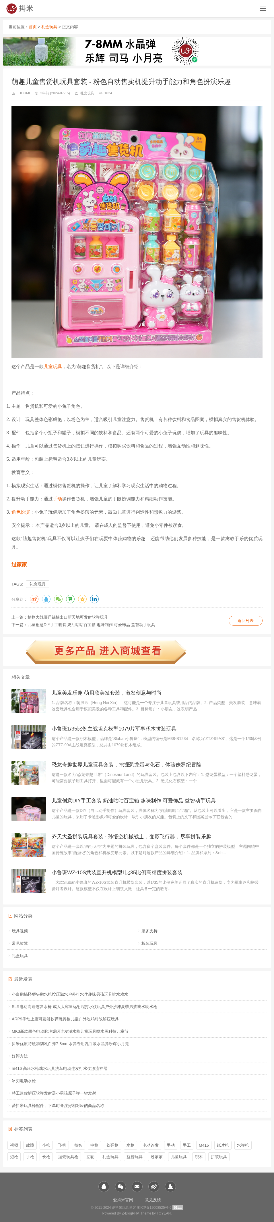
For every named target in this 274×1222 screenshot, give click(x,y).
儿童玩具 (53, 366)
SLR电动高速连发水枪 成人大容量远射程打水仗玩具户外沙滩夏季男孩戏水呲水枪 (84, 1006)
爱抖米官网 (123, 1200)
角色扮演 (20, 512)
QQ (46, 599)
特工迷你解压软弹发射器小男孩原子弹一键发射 (54, 1093)
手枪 (30, 1156)
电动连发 (151, 1145)
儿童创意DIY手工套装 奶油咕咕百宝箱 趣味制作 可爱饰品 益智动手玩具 (91, 624)
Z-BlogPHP (130, 1213)
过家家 (19, 564)
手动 (57, 498)
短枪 (14, 1156)
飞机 (62, 1145)
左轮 (90, 1156)
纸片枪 (223, 1145)
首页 (33, 26)
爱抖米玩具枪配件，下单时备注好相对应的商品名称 (58, 1105)
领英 (94, 599)
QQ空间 (82, 599)
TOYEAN (164, 1213)
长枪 (46, 1156)
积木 (199, 1156)
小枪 (46, 1145)
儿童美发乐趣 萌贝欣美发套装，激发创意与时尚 (107, 693)
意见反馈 (153, 1200)
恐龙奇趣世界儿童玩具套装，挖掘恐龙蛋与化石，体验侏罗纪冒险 (126, 765)
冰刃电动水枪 (24, 1080)
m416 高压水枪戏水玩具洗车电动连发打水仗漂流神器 (59, 1068)
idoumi (24, 93)
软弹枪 (112, 1145)
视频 (14, 1145)
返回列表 (246, 620)
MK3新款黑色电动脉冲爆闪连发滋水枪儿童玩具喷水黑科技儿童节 (70, 1031)
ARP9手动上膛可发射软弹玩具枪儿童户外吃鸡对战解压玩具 (65, 1019)
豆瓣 (70, 599)
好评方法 (20, 1056)
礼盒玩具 (49, 26)
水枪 (131, 1145)
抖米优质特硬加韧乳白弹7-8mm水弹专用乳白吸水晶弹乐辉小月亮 (70, 1043)
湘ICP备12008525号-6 (154, 1208)
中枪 (94, 1145)
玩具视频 (20, 931)
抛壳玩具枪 (68, 1156)
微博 (34, 599)
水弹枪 (243, 1145)
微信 (58, 599)
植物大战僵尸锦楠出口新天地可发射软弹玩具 (68, 617)
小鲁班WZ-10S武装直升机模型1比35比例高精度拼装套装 (117, 872)
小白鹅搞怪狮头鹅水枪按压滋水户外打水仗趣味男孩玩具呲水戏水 (70, 994)
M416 (204, 1145)
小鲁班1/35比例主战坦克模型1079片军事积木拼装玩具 (114, 729)
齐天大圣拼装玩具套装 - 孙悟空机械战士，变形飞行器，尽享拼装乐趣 (131, 836)
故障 (30, 1145)
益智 (78, 1145)
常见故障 (20, 943)
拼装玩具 (219, 1156)
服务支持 (149, 931)
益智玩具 (135, 1156)
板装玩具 (149, 943)
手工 (187, 1145)
